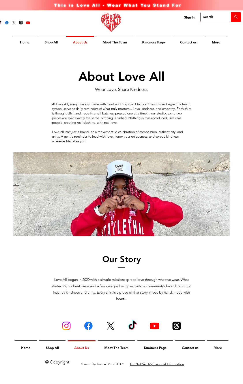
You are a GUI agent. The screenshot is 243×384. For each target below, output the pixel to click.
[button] (216, 40)
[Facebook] (7, 23)
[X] (14, 23)
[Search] (212, 17)
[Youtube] (28, 23)
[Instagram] (66, 325)
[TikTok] (132, 325)
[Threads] (21, 23)
